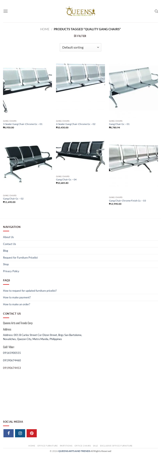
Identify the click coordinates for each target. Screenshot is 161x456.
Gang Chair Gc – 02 (13, 198)
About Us (8, 237)
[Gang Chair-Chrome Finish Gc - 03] (133, 165)
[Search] (156, 11)
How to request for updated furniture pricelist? (30, 290)
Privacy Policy (11, 271)
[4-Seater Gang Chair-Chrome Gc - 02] (80, 89)
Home (45, 29)
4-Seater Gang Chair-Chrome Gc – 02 (75, 124)
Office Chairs (83, 445)
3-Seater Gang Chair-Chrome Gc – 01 (22, 124)
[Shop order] (80, 47)
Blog (5, 250)
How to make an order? (16, 304)
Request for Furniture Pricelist (20, 257)
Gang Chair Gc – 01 (119, 124)
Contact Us (9, 244)
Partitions (66, 445)
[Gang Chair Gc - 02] (27, 164)
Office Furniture (47, 445)
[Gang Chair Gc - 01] (133, 89)
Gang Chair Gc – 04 (66, 179)
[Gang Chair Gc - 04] (80, 155)
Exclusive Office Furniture (116, 445)
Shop (6, 264)
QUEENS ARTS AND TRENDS (74, 451)
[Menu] (5, 11)
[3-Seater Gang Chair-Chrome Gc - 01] (27, 89)
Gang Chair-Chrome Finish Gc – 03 (127, 200)
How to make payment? (17, 297)
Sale (95, 445)
